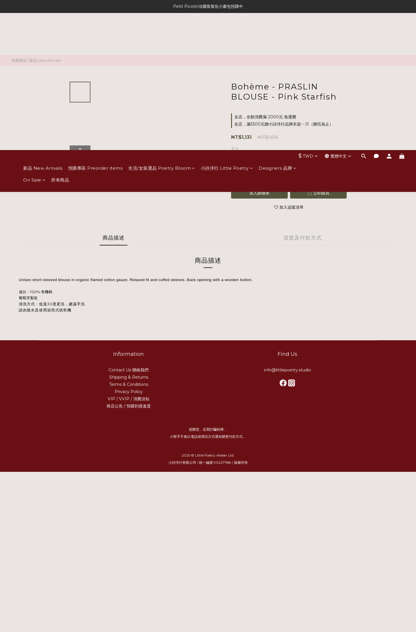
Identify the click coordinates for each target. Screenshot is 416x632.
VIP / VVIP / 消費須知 (128, 398)
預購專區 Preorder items (95, 31)
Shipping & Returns (128, 377)
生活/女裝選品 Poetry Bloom (161, 31)
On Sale (34, 43)
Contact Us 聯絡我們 (128, 370)
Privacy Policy (129, 391)
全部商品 (19, 60)
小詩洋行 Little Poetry (227, 31)
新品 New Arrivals (42, 31)
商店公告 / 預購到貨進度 (129, 406)
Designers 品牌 (277, 31)
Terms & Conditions (128, 384)
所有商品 (60, 43)
